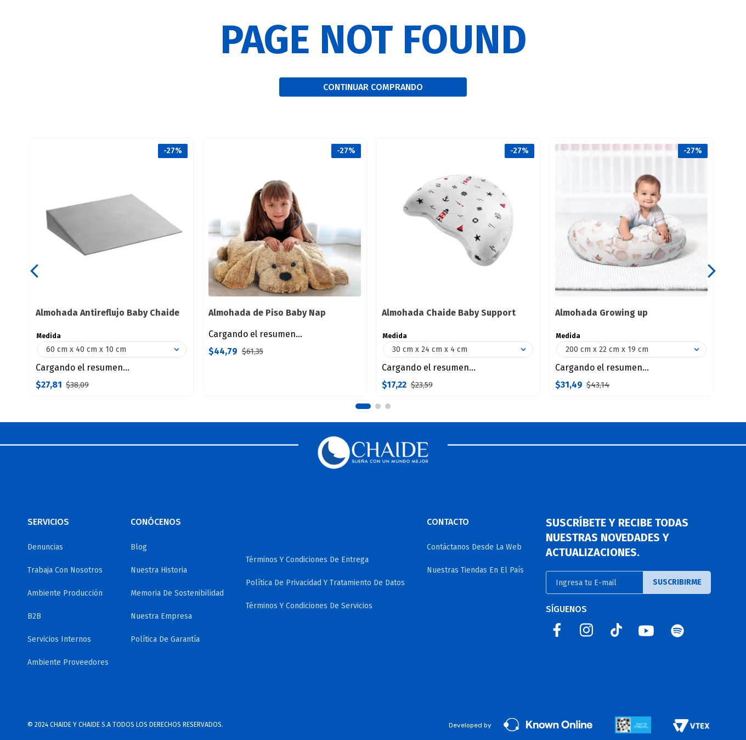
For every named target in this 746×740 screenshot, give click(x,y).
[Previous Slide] (34, 271)
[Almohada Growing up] (631, 267)
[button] (363, 406)
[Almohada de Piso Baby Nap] (284, 267)
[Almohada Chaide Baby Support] (458, 267)
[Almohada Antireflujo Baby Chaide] (112, 267)
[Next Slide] (712, 271)
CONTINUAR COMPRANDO (373, 87)
